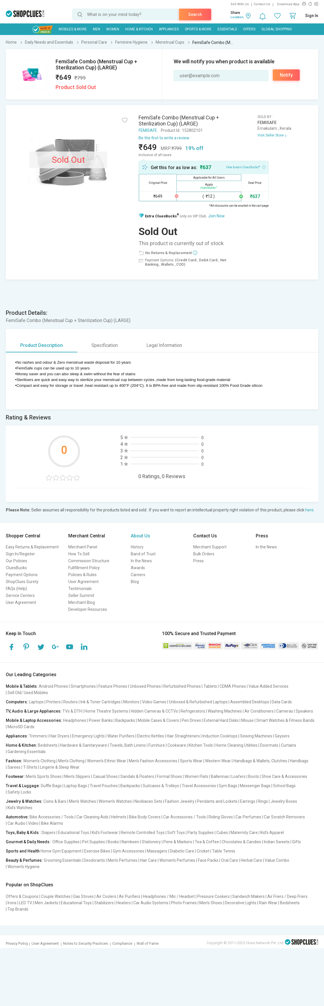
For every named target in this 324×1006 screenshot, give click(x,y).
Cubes (222, 832)
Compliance (122, 943)
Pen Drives (191, 720)
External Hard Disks (221, 720)
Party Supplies (200, 832)
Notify (286, 75)
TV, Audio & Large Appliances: (34, 711)
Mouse (247, 720)
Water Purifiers (121, 736)
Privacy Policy (17, 943)
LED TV (25, 902)
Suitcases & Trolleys (161, 785)
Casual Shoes (105, 776)
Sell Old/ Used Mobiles (28, 692)
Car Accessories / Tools (184, 817)
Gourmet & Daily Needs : (28, 841)
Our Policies (16, 561)
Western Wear (218, 761)
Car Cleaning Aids (92, 817)
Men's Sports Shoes (44, 776)
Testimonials (80, 588)
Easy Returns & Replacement (32, 547)
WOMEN (112, 29)
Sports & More (198, 29)
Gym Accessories (128, 851)
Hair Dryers (59, 736)
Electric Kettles (150, 736)
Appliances (169, 29)
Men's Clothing (71, 761)
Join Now (216, 216)
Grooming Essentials (62, 860)
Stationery (151, 841)
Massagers (157, 851)
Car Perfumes (248, 817)
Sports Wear (191, 761)
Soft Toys (176, 832)
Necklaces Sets (148, 801)
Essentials (227, 29)
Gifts (296, 841)
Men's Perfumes (122, 860)
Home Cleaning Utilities (236, 745)
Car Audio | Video (23, 823)
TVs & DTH (72, 711)
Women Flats (196, 776)
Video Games (154, 702)
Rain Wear (268, 902)
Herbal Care (251, 860)
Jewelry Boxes (283, 801)
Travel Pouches (104, 785)
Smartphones (83, 686)
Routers (70, 702)
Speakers (304, 711)
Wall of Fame (148, 943)
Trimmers (38, 736)
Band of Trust (143, 554)
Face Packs (208, 860)
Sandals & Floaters (137, 776)
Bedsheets (48, 745)
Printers (53, 702)
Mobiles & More (73, 29)
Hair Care (148, 860)
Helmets (118, 817)
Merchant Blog (81, 602)
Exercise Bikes (97, 851)
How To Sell (78, 554)
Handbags (299, 761)
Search (195, 14)
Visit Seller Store (270, 135)
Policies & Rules (82, 574)
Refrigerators (193, 711)
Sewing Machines (256, 736)
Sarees (14, 767)
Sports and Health (23, 851)
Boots (253, 776)
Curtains (288, 745)
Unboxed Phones (145, 686)
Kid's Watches (20, 807)
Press (198, 561)
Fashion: (14, 761)
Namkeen (130, 841)
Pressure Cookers (213, 896)
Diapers (49, 832)
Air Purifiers (129, 896)
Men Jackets (46, 902)
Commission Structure (88, 561)
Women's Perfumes (177, 860)
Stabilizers (104, 902)
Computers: (17, 702)
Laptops (36, 702)
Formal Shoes (169, 776)
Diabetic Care (182, 851)
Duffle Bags (51, 785)
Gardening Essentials (27, 751)
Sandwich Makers (248, 896)
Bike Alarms (52, 823)
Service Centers (20, 595)
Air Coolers (106, 896)
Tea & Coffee (207, 841)
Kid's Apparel (272, 832)
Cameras (284, 711)
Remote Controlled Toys (143, 832)
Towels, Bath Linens (128, 745)
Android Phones (53, 686)
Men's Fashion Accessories (153, 761)
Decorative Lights (240, 902)
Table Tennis (223, 851)
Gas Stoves (83, 896)
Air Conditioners (259, 711)
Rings (263, 801)
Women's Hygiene (24, 866)
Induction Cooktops (220, 736)
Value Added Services (268, 686)
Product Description (41, 345)
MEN (96, 29)
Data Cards (282, 702)
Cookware (176, 745)
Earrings (247, 801)
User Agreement (21, 602)
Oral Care (229, 860)
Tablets (210, 686)
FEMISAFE (148, 130)
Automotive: (17, 817)
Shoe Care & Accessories (284, 776)
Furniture (156, 745)
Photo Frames (184, 902)
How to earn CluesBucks (246, 167)
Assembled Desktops (249, 702)
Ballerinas (220, 776)
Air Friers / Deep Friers (287, 896)
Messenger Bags (255, 785)
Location (237, 17)
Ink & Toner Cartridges (100, 702)
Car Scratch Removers (284, 817)
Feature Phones (112, 686)
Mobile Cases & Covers (158, 720)
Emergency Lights (88, 736)
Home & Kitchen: (21, 745)
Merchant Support (210, 547)
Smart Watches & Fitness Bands (285, 720)
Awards (138, 567)
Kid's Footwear (105, 832)
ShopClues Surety (22, 581)
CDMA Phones (233, 686)
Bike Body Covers (145, 817)
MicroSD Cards (21, 726)
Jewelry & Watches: (24, 801)
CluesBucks (16, 567)
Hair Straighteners (183, 736)
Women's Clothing (39, 761)
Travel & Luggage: (23, 785)
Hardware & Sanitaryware (83, 745)
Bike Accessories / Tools (52, 817)
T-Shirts (30, 767)
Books (113, 841)
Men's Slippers (77, 776)
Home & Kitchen (139, 29)
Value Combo (277, 860)
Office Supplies (66, 841)
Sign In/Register (20, 554)
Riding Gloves (221, 817)
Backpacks (125, 720)
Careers (138, 574)
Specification (104, 345)
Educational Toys (73, 832)
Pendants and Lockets (217, 801)
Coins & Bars (54, 801)
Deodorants (94, 860)
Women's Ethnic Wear (106, 761)
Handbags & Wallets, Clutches (260, 761)
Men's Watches (82, 801)
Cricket (203, 851)
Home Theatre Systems (106, 711)
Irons (12, 902)
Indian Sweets (277, 841)
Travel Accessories (199, 785)
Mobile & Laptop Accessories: (34, 720)
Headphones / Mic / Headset (169, 896)
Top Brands (18, 909)
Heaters (123, 902)
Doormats (269, 745)
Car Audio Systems (150, 902)
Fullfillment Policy (84, 567)
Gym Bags (228, 785)
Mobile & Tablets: (22, 686)
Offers (249, 29)
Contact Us (262, 4)
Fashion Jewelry (179, 801)
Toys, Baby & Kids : (23, 832)
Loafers (238, 776)
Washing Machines (225, 711)
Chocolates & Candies (241, 841)
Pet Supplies (93, 841)
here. (309, 510)
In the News (141, 561)
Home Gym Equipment (61, 851)
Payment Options (22, 574)
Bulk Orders (203, 554)
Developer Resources (87, 609)
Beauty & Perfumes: (24, 860)
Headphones (74, 720)
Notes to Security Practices (85, 943)
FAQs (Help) (16, 588)
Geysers (282, 736)
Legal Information (164, 345)
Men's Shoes (210, 902)
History (137, 547)
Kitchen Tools (201, 745)
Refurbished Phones (182, 686)
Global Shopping (277, 29)
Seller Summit (81, 595)
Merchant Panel (82, 547)
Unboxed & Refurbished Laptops (198, 702)
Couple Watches (56, 896)
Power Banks (101, 720)
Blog (135, 581)
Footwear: (15, 776)
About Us (140, 536)
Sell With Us (240, 4)
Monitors (131, 702)
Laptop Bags (75, 785)
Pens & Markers (177, 841)
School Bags (284, 785)
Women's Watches (115, 801)
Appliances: (17, 736)
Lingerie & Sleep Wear (60, 767)
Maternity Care (244, 832)
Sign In (311, 15)
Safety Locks (19, 792)
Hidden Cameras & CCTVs (154, 711)
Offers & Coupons (22, 896)
